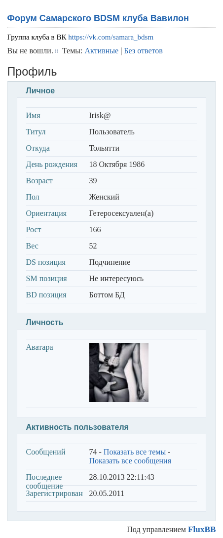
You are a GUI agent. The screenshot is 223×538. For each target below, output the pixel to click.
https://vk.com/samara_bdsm (110, 37)
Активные (102, 50)
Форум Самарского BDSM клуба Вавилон (98, 18)
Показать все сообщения (130, 460)
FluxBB (202, 529)
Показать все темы (135, 452)
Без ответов (143, 50)
